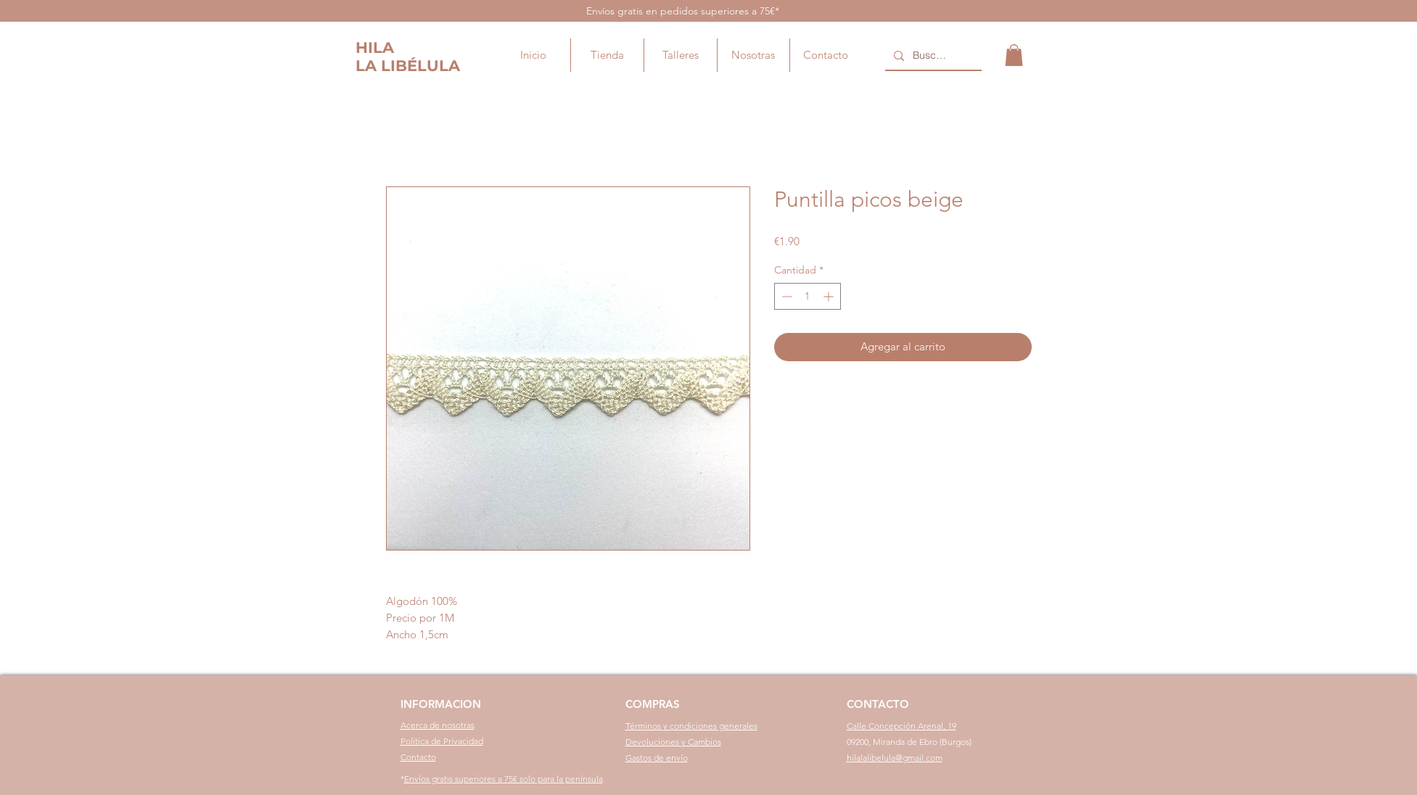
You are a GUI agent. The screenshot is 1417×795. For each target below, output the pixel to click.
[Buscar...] (932, 56)
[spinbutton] (807, 296)
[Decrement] (785, 296)
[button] (1014, 55)
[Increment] (830, 296)
